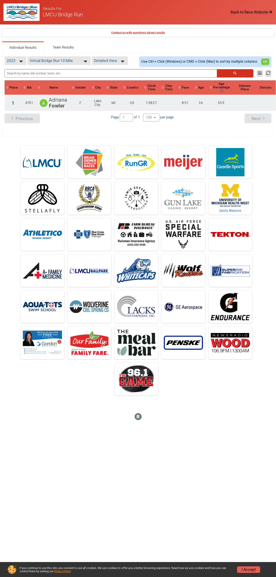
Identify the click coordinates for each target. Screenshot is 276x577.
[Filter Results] (260, 73)
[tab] (23, 47)
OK (265, 62)
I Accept (248, 569)
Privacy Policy (62, 571)
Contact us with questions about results (138, 32)
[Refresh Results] (268, 73)
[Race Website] (23, 12)
